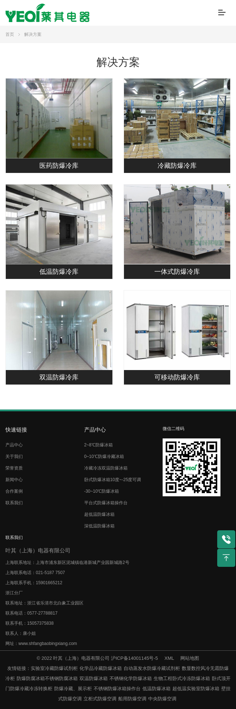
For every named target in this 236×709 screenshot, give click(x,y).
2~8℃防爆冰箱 (98, 444)
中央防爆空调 (162, 698)
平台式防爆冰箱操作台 (106, 502)
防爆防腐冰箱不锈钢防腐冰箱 (47, 678)
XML (169, 658)
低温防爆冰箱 (156, 688)
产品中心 (14, 444)
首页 (9, 34)
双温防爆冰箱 (94, 678)
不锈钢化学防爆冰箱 (131, 678)
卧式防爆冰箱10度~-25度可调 (112, 479)
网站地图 (189, 658)
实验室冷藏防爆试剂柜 (54, 668)
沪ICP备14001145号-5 (134, 658)
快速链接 (16, 429)
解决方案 (33, 34)
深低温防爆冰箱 (99, 525)
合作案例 (14, 491)
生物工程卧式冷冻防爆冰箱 (182, 678)
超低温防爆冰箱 (99, 514)
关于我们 (14, 456)
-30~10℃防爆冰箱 (101, 491)
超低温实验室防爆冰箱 (195, 688)
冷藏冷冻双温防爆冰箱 (106, 468)
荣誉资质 (14, 468)
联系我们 (14, 502)
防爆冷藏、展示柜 (73, 688)
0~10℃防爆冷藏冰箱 (104, 456)
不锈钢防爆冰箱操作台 (117, 688)
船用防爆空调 (132, 698)
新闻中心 (14, 479)
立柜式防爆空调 (99, 698)
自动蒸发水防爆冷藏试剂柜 (152, 668)
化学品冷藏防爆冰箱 (101, 668)
